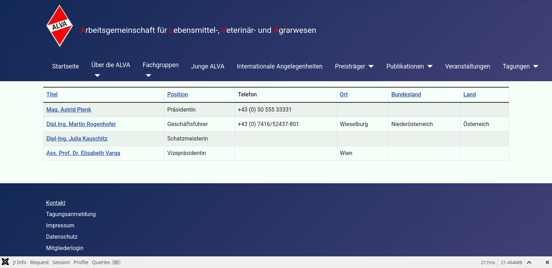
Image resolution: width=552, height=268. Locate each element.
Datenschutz (62, 236)
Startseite (65, 66)
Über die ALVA (110, 65)
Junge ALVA (207, 66)
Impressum (60, 225)
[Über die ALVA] (95, 76)
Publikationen (405, 66)
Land (469, 94)
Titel (52, 94)
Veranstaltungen (467, 66)
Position (177, 94)
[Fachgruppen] (147, 76)
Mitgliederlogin (65, 248)
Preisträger (350, 66)
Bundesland (406, 94)
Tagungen (516, 66)
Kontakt (56, 202)
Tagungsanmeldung (71, 214)
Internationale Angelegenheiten (279, 66)
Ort (344, 94)
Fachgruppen (161, 65)
